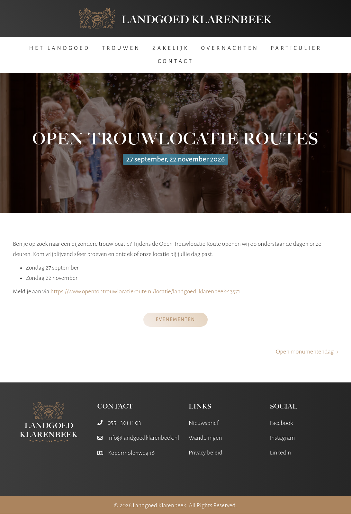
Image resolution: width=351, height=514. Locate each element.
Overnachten (230, 48)
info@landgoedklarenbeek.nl (143, 438)
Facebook (281, 423)
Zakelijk (170, 48)
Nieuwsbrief (204, 423)
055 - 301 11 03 (124, 422)
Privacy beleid (205, 453)
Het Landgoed (59, 48)
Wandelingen (205, 438)
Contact (176, 62)
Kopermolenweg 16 (131, 453)
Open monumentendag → (307, 351)
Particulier (296, 48)
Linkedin (280, 453)
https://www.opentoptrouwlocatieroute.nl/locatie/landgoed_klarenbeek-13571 (145, 292)
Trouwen (121, 48)
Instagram (282, 438)
